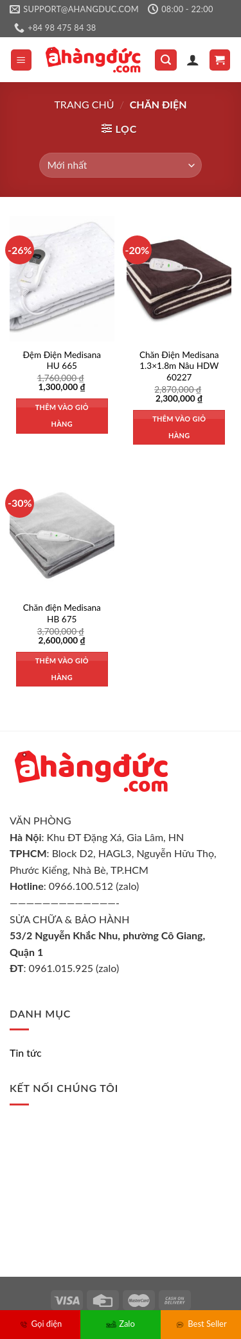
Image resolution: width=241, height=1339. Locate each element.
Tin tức (26, 1052)
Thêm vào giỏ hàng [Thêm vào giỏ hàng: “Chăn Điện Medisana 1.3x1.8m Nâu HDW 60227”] (179, 426)
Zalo (120, 1323)
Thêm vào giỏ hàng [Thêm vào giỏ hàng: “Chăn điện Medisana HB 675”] (62, 668)
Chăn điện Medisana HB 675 (62, 613)
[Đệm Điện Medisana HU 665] (62, 278)
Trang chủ (84, 104)
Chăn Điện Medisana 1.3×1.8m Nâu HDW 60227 (179, 366)
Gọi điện (40, 1323)
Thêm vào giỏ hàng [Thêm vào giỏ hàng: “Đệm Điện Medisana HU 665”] (62, 415)
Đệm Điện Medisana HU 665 (62, 360)
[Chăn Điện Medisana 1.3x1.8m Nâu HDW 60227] (179, 278)
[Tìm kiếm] (166, 60)
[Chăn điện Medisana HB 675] (62, 532)
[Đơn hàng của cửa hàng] (120, 165)
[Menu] (21, 60)
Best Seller (200, 1323)
